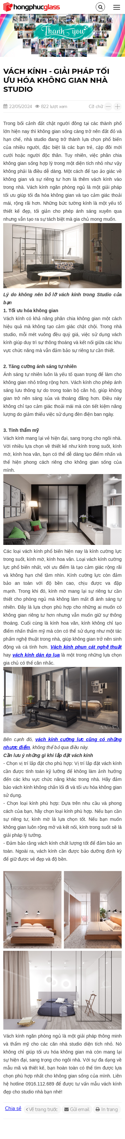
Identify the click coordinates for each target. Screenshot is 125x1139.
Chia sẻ (13, 1108)
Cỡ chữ (96, 106)
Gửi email (79, 1109)
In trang (109, 1109)
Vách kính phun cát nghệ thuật (86, 647)
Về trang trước (43, 1109)
